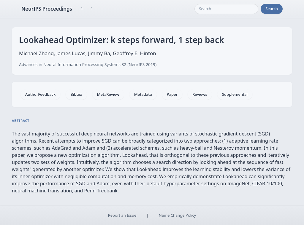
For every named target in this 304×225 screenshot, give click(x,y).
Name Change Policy (177, 215)
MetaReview (108, 94)
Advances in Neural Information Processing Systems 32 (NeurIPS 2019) (87, 64)
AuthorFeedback (40, 94)
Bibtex (76, 94)
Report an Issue (122, 215)
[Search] (226, 9)
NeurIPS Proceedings (46, 8)
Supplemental (235, 94)
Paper (172, 94)
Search (271, 8)
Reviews (199, 94)
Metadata (143, 94)
